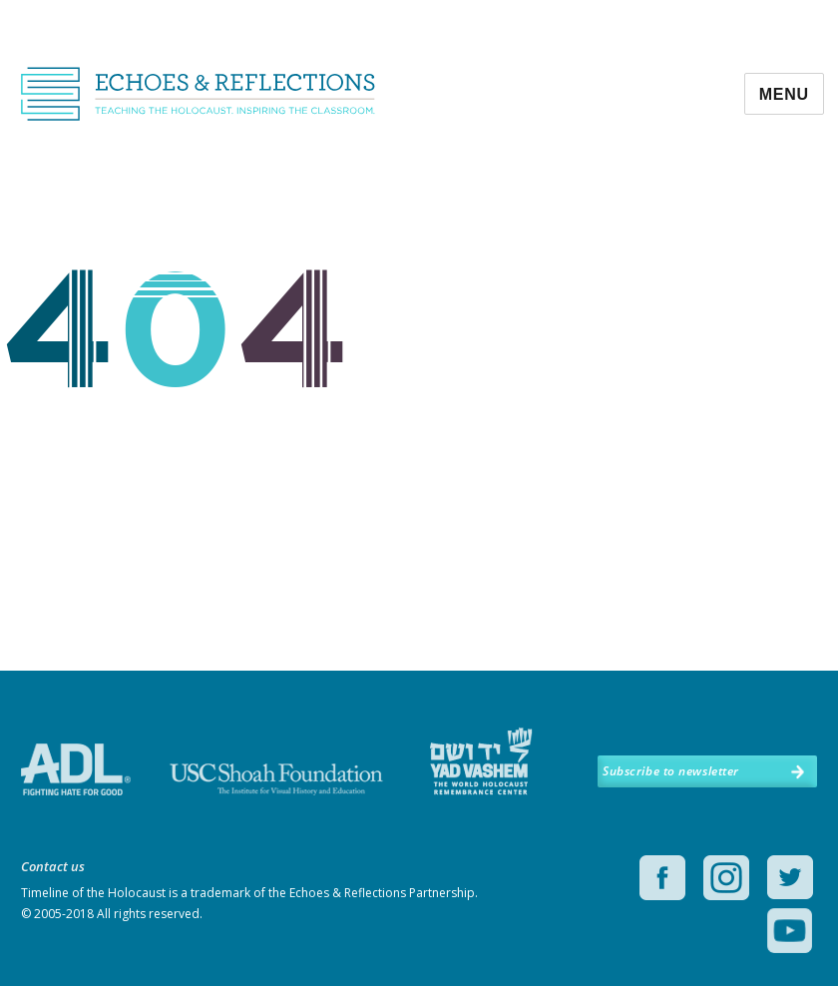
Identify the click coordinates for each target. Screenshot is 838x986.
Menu (784, 94)
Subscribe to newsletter (671, 770)
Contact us (53, 866)
